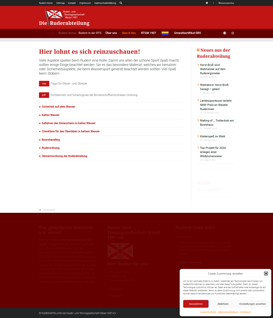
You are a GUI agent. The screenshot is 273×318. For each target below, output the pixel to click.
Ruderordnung (51, 148)
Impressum (245, 311)
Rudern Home (46, 3)
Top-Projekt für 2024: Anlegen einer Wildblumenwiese (213, 152)
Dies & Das (130, 33)
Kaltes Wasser (51, 115)
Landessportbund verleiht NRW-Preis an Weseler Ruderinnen (216, 105)
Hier (44, 83)
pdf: (44, 95)
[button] (266, 273)
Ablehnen (222, 303)
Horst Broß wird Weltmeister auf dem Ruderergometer (212, 69)
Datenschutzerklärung (228, 311)
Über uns (114, 33)
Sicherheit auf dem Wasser (58, 106)
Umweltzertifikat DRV (187, 33)
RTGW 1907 (148, 33)
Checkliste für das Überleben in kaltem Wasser (71, 131)
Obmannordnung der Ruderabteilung (64, 156)
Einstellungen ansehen (252, 303)
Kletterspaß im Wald (212, 136)
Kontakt (72, 3)
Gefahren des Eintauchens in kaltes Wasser (69, 123)
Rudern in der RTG (94, 33)
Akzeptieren (196, 303)
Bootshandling (51, 140)
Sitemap (60, 3)
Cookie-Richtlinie (208, 311)
